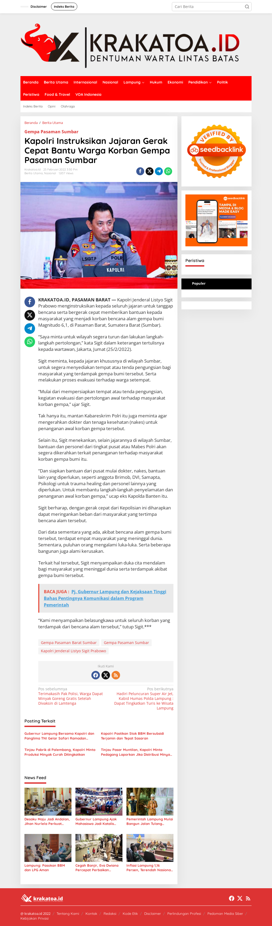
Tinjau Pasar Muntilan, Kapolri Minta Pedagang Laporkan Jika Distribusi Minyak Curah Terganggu (136, 752)
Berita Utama (33, 173)
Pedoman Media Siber (225, 913)
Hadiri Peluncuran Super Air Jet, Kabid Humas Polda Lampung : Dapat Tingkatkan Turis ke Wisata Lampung (140, 699)
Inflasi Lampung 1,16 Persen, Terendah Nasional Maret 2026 (149, 867)
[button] (247, 6)
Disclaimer (152, 913)
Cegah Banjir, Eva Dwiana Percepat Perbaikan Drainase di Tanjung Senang (96, 867)
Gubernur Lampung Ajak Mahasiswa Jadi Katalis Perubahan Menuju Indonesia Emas (96, 821)
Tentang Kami (68, 913)
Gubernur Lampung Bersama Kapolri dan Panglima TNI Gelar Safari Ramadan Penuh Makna (59, 736)
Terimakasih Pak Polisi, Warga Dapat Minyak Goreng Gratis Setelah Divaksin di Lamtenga (70, 696)
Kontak (91, 913)
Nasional (50, 173)
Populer (199, 283)
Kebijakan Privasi (34, 918)
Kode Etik (130, 913)
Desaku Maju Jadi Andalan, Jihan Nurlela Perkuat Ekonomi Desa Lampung (47, 821)
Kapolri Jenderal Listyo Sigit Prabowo (73, 650)
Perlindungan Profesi (184, 913)
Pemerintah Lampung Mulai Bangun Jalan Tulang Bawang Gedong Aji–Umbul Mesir (149, 821)
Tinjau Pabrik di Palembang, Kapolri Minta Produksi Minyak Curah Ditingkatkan (59, 752)
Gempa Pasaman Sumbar (51, 132)
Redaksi (110, 913)
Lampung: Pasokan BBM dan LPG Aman (44, 867)
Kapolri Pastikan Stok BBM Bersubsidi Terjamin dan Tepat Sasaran (132, 735)
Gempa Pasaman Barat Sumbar (69, 642)
